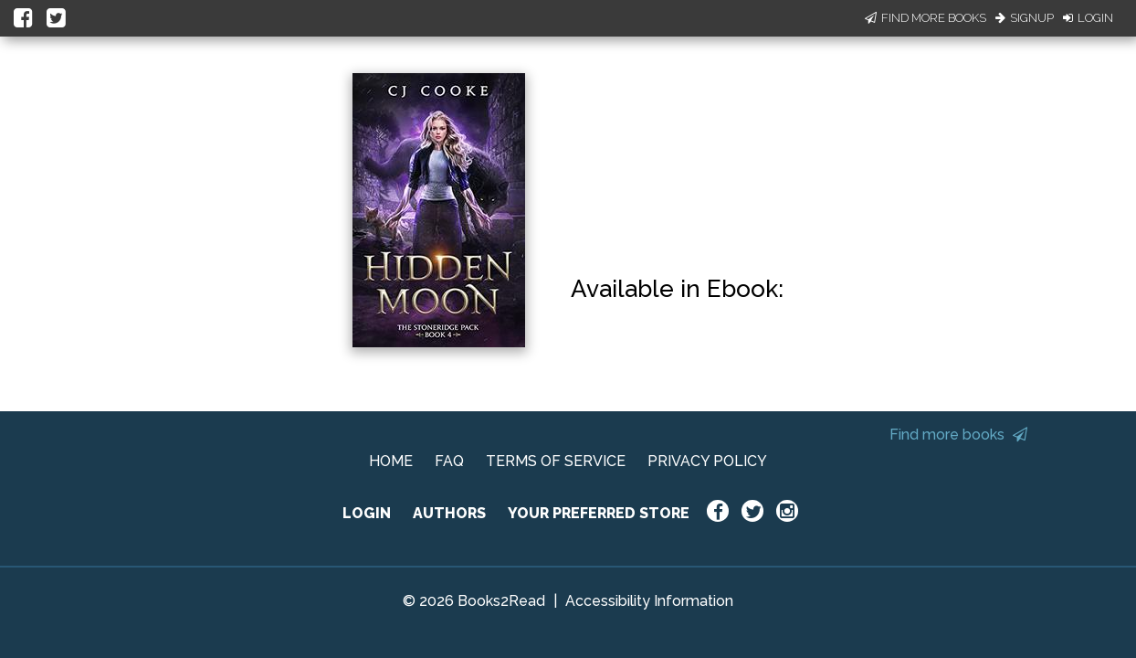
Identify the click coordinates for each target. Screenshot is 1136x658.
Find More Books (925, 18)
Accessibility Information (649, 601)
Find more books (958, 434)
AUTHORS (449, 513)
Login (1088, 18)
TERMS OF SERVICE (556, 461)
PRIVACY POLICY (707, 461)
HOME (391, 461)
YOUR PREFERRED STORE (598, 513)
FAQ (449, 461)
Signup (1024, 18)
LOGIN (366, 513)
